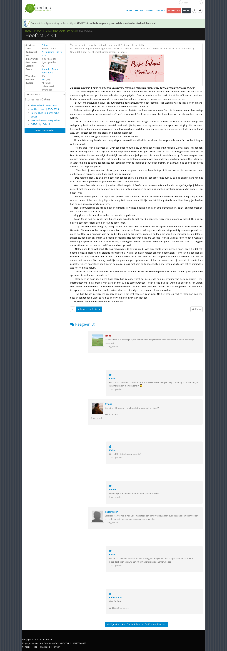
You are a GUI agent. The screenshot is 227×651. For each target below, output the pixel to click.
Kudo (196, 309)
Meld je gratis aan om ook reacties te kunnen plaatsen (136, 624)
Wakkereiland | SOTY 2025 (45, 109)
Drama (55, 69)
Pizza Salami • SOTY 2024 (65, 31)
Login (186, 10)
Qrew (33, 23)
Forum (149, 10)
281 (43, 79)
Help (35, 647)
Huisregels (45, 647)
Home (129, 10)
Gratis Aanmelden (44, 130)
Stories (47, 31)
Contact (26, 647)
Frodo (108, 335)
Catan (45, 45)
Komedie (46, 69)
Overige (161, 10)
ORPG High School (40, 124)
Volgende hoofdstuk (89, 309)
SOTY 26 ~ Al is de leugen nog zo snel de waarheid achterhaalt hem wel (116, 23)
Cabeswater (111, 511)
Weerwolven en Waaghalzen (45, 120)
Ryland (108, 403)
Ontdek (139, 10)
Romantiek (47, 72)
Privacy (56, 647)
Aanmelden (174, 10)
